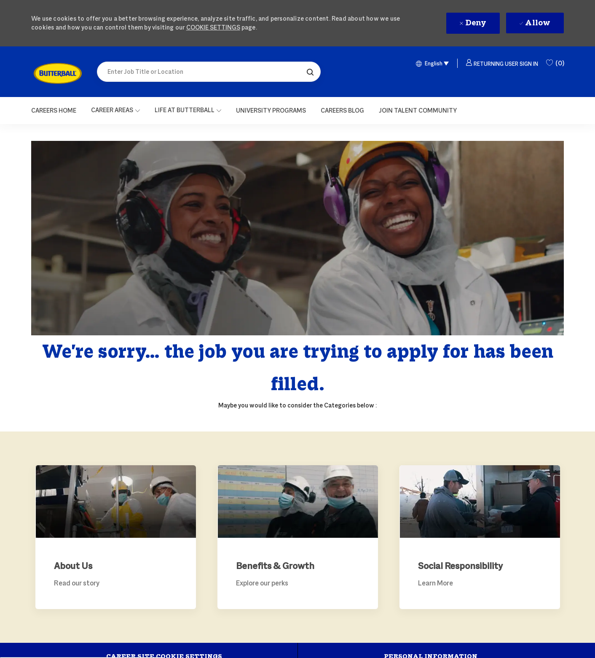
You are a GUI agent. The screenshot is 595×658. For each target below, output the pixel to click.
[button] (310, 72)
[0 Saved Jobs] (555, 63)
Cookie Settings (213, 27)
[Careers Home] (53, 110)
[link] (57, 73)
